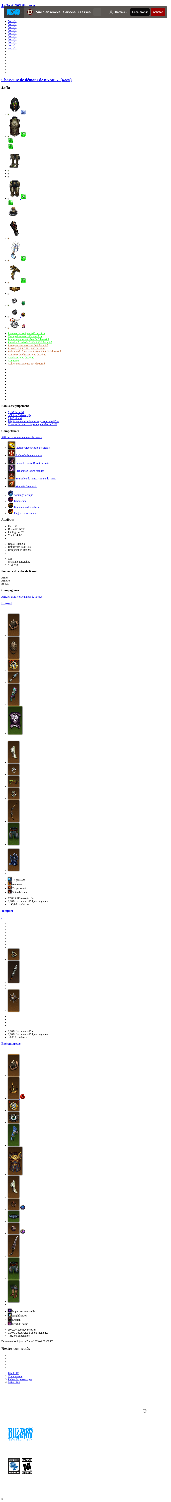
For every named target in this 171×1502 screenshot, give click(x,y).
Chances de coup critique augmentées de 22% (32, 424)
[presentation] (14, 12)
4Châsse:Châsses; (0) (19, 415)
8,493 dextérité (16, 412)
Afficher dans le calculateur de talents (21, 437)
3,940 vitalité (15, 418)
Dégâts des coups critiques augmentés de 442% (33, 421)
